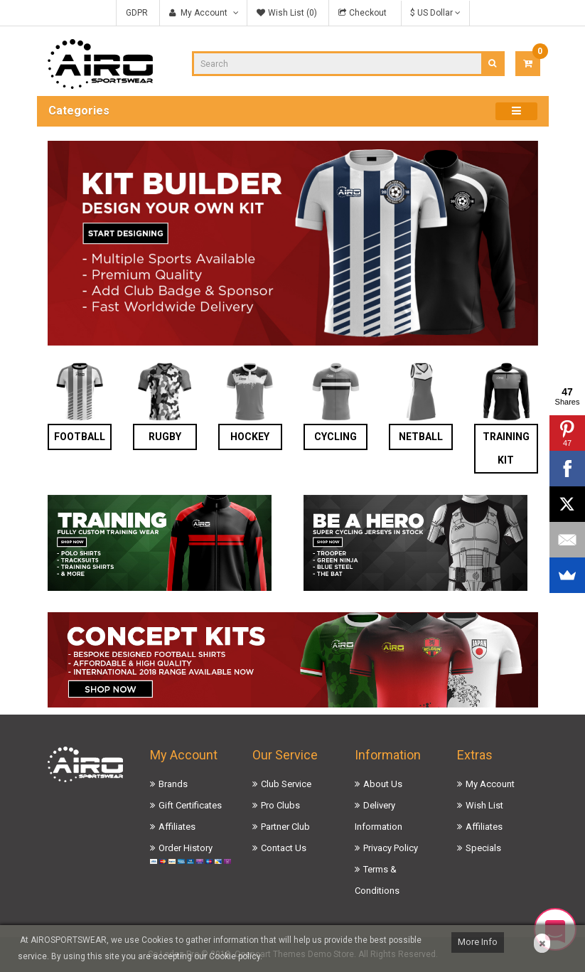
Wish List (484, 805)
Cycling (335, 436)
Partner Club (285, 826)
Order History (186, 848)
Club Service (286, 784)
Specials (483, 848)
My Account (490, 784)
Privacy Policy (390, 848)
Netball (421, 436)
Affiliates (177, 826)
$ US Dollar (435, 13)
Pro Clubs (280, 805)
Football (79, 436)
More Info (478, 941)
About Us (382, 784)
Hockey (249, 436)
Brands (173, 784)
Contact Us (283, 848)
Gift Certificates (190, 805)
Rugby (165, 436)
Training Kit (506, 448)
